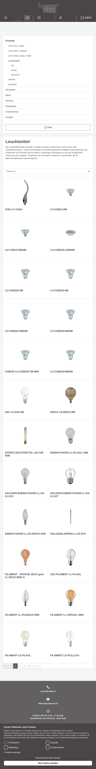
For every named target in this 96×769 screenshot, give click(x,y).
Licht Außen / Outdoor (17, 51)
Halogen (14, 70)
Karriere (9, 101)
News (8, 95)
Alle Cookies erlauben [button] (48, 763)
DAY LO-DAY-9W (14, 412)
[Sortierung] (48, 171)
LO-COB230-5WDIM (16, 331)
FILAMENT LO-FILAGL (18, 655)
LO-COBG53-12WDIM (62, 250)
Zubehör (11, 79)
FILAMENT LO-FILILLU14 (64, 655)
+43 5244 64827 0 (48, 691)
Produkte (10, 41)
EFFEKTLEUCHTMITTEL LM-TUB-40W (24, 454)
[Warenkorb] (86, 18)
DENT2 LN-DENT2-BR (62, 412)
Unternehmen (12, 112)
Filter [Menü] (48, 126)
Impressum (83, 738)
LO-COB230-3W (14, 290)
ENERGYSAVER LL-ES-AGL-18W (69, 452)
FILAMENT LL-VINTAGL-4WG (67, 615)
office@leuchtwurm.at (48, 703)
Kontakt (9, 117)
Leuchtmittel (13, 61)
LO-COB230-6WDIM (61, 331)
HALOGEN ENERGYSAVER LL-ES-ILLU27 (70, 495)
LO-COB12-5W (58, 209)
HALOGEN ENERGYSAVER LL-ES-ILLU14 (25, 495)
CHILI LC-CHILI (13, 209)
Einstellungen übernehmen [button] (48, 758)
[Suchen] (27, 18)
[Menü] (6, 18)
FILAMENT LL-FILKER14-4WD (22, 615)
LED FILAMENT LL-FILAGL (65, 574)
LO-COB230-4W (59, 290)
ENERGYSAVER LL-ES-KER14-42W (25, 533)
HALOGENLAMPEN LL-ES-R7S (68, 533)
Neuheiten (12, 84)
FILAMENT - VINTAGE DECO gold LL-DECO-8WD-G (24, 576)
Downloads (11, 106)
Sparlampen (15, 75)
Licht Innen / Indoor (16, 46)
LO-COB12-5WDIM (15, 250)
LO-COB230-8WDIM (61, 371)
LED (12, 66)
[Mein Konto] (61, 18)
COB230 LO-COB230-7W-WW (22, 371)
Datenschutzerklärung (69, 738)
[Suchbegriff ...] (18, 18)
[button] (12, 752)
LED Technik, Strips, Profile (19, 56)
